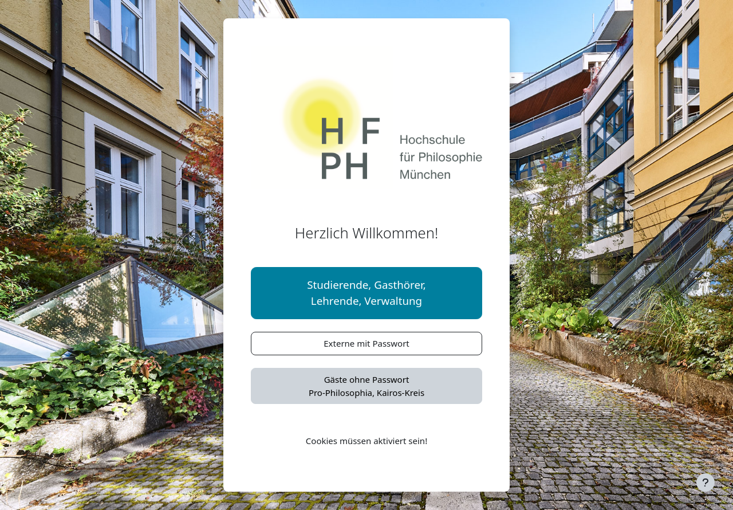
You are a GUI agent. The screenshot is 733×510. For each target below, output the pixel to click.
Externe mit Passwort (366, 343)
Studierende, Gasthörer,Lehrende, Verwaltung (366, 292)
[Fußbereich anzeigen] (705, 482)
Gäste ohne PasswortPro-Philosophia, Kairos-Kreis (366, 386)
